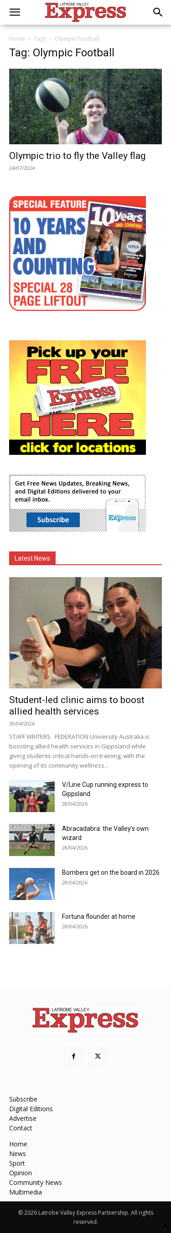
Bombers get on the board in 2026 (111, 872)
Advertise (22, 1118)
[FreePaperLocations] (77, 452)
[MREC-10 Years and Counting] (77, 308)
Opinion (20, 1172)
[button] (14, 12)
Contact (20, 1128)
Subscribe (23, 1099)
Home (17, 39)
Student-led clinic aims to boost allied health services (77, 705)
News (17, 1153)
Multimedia (25, 1192)
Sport (17, 1163)
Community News (35, 1182)
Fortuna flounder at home (98, 916)
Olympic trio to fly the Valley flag (77, 155)
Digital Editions (31, 1108)
